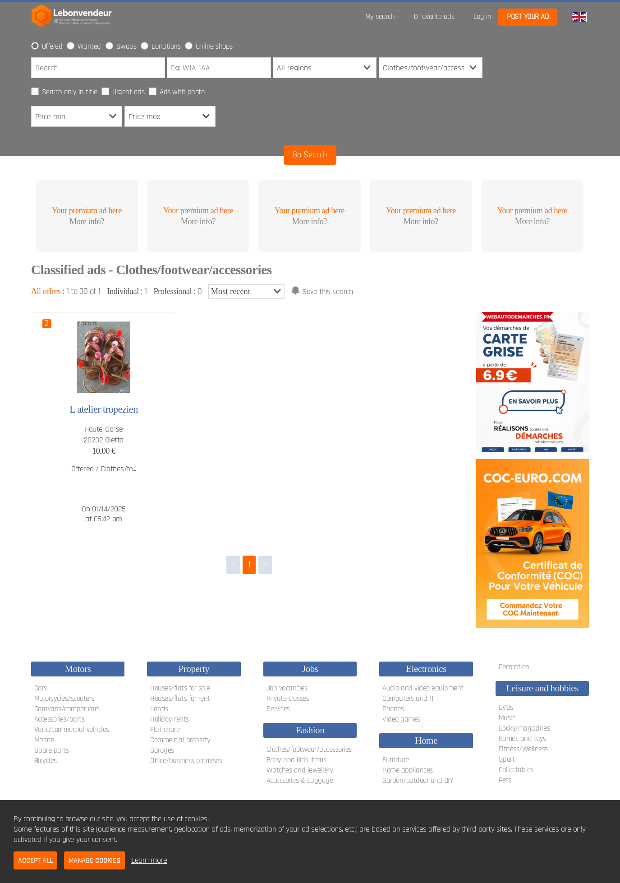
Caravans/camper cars (67, 709)
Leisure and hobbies (542, 688)
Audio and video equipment (423, 688)
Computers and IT (408, 699)
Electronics (426, 668)
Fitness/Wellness (523, 749)
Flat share (164, 730)
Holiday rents (169, 719)
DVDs (506, 708)
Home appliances (407, 770)
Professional (172, 291)
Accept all (35, 860)
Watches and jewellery (299, 770)
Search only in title (69, 92)
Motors (77, 668)
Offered (52, 46)
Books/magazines (524, 728)
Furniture (395, 760)
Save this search (327, 291)
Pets (505, 780)
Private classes (287, 699)
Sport (507, 759)
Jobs (310, 668)
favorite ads (434, 17)
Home (426, 740)
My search (380, 17)
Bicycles (45, 761)
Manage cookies (94, 860)
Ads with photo (182, 92)
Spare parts (51, 750)
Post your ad (527, 17)
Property (194, 668)
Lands (159, 709)
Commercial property (180, 740)
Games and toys (522, 739)
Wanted (89, 46)
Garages (162, 750)
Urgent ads (128, 92)
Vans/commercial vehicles (71, 730)
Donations (166, 46)
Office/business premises (186, 761)
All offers (45, 291)
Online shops (214, 46)
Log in (482, 17)
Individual (122, 291)
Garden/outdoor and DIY (417, 781)
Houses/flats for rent (180, 699)
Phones (393, 709)
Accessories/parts (59, 719)
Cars (40, 688)
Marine (44, 740)
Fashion (310, 730)
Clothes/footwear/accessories (309, 749)
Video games (401, 719)
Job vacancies (287, 688)
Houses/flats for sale (180, 688)
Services (278, 709)
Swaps (126, 46)
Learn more (149, 860)
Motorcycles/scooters (64, 699)
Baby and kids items (296, 760)
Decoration (514, 667)
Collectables (516, 770)
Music (507, 718)
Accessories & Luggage (299, 781)
